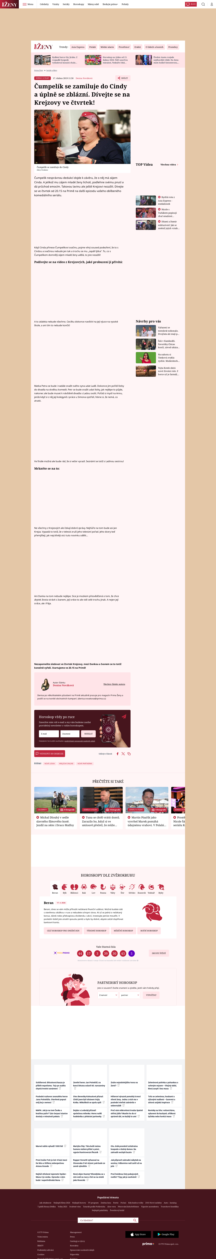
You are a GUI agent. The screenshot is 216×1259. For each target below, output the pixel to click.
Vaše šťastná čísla (106, 946)
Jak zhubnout (45, 1202)
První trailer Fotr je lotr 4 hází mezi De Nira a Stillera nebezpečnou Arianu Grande (51, 1163)
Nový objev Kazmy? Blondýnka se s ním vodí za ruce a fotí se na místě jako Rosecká (89, 1177)
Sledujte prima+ (110, 4)
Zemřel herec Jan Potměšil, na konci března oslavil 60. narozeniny (89, 1085)
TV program (93, 1202)
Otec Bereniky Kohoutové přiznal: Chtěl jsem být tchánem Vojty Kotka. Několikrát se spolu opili (89, 1099)
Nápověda (74, 1254)
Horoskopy (78, 4)
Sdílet (124, 79)
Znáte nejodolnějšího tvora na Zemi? (124, 1084)
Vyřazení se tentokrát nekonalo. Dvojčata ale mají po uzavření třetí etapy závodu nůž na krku (168, 331)
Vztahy (55, 4)
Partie (115, 1202)
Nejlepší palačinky (100, 1210)
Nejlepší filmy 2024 (62, 1202)
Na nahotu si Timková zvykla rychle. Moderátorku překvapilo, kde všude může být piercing (168, 358)
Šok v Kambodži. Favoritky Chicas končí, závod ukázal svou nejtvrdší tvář (168, 344)
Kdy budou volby (135, 1202)
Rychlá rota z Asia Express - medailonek (166, 200)
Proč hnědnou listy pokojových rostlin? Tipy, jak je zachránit (125, 1175)
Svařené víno (75, 1206)
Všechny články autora (114, 684)
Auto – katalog (170, 1202)
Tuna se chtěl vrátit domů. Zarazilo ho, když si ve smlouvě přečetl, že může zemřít (101, 823)
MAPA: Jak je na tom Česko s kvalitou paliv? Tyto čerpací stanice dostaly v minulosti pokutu (52, 1113)
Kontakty (74, 1245)
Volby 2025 (62, 1206)
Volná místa (42, 1236)
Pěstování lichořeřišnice (128, 1206)
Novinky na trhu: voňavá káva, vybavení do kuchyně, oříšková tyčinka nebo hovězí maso (161, 1113)
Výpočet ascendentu (150, 1206)
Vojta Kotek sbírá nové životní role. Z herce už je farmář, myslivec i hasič (168, 371)
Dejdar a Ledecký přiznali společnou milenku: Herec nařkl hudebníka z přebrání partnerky (89, 1113)
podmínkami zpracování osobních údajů (80, 741)
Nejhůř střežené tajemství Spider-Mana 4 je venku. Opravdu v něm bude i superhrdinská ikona (51, 1177)
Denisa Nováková (84, 78)
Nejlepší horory (79, 1202)
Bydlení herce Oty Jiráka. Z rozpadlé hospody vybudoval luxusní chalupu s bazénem (65, 61)
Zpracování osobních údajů (82, 1250)
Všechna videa (168, 164)
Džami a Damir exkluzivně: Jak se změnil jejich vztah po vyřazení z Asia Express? (168, 228)
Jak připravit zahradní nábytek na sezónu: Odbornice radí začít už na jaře (126, 1163)
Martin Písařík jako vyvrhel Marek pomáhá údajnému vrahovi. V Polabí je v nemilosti (146, 823)
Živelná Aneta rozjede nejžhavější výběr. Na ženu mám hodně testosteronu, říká (166, 61)
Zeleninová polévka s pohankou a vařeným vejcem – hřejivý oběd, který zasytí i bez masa (163, 1085)
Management (76, 1232)
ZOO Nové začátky (153, 1202)
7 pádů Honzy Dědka (47, 1206)
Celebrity (44, 4)
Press (72, 1236)
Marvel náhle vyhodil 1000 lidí (51, 1146)
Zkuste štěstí (159, 953)
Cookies (40, 1254)
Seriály (66, 4)
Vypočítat (149, 994)
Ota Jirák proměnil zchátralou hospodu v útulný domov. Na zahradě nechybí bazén (124, 1149)
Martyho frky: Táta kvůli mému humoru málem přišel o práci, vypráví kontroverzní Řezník (87, 1149)
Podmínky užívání (45, 1250)
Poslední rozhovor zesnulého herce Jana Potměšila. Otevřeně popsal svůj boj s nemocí (52, 1099)
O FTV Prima (43, 1232)
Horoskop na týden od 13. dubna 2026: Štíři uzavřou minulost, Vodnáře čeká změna (115, 61)
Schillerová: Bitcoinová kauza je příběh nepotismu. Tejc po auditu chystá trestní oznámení (51, 1085)
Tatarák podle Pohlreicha (94, 1206)
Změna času (106, 1202)
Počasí (123, 1202)
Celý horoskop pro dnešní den (63, 930)
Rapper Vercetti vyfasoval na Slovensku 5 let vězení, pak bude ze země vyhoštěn (89, 1163)
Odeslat (86, 732)
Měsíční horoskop (123, 930)
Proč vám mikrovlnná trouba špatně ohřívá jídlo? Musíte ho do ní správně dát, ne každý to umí (127, 1113)
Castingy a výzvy (77, 1241)
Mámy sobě (93, 4)
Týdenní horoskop (96, 930)
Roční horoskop (149, 930)
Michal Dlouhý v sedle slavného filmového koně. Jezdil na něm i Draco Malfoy (55, 821)
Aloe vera (111, 1206)
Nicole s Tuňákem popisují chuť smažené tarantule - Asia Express (167, 216)
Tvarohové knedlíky (170, 1206)
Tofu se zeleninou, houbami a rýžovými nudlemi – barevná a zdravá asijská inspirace (161, 1099)
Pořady (125, 4)
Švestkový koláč (117, 1210)
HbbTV (40, 1245)
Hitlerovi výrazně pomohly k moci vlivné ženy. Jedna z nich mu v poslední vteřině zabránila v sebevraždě (126, 1101)
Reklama (41, 1241)
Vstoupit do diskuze (49, 753)
